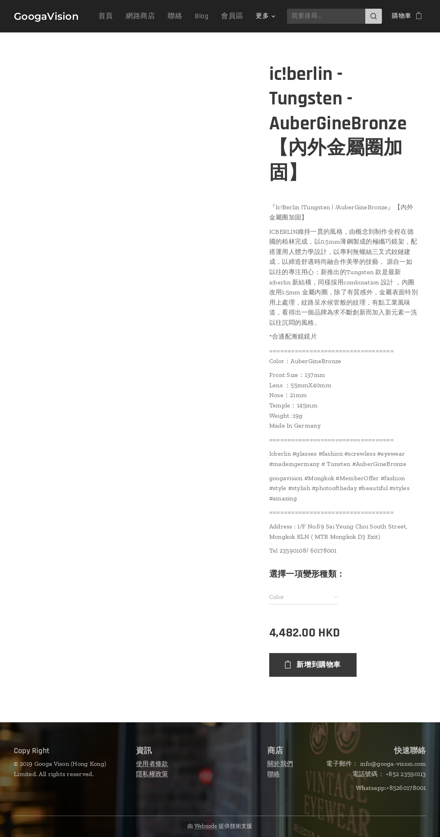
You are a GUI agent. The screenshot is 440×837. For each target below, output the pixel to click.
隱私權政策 (152, 773)
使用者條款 (152, 763)
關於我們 (280, 763)
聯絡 (273, 773)
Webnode (206, 826)
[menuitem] (117, 16)
